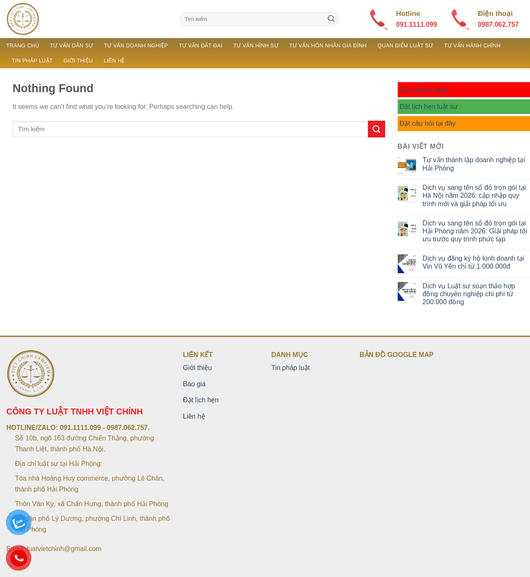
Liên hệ (114, 60)
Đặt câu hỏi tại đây (428, 123)
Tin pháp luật (32, 60)
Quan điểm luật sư (405, 45)
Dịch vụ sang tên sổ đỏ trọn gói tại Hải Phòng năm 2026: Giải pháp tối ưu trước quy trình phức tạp (474, 231)
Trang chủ (22, 45)
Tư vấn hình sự (255, 45)
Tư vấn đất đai (200, 45)
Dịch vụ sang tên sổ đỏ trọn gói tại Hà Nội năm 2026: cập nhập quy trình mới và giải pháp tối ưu (474, 195)
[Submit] (331, 19)
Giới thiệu (78, 60)
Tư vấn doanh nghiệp (136, 45)
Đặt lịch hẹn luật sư (429, 106)
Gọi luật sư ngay (425, 89)
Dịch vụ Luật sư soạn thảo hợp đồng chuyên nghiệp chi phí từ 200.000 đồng (468, 293)
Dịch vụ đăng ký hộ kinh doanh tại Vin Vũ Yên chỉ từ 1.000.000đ (473, 262)
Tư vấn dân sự (71, 45)
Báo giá (194, 384)
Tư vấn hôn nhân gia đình (328, 45)
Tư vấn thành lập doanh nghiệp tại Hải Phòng (473, 163)
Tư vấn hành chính (472, 45)
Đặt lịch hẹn (201, 400)
